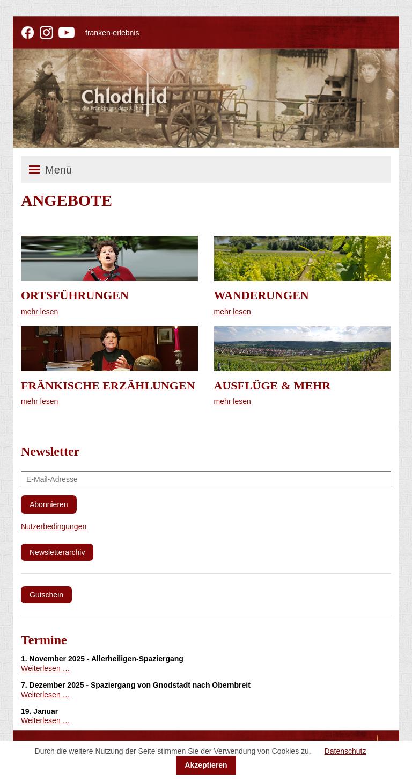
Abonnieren (49, 504)
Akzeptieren (206, 765)
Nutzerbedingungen (53, 526)
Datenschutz (345, 751)
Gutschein (46, 594)
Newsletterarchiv (57, 552)
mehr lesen (39, 311)
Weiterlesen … (45, 668)
